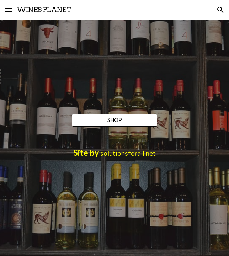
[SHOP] (114, 120)
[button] (8, 10)
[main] (114, 153)
